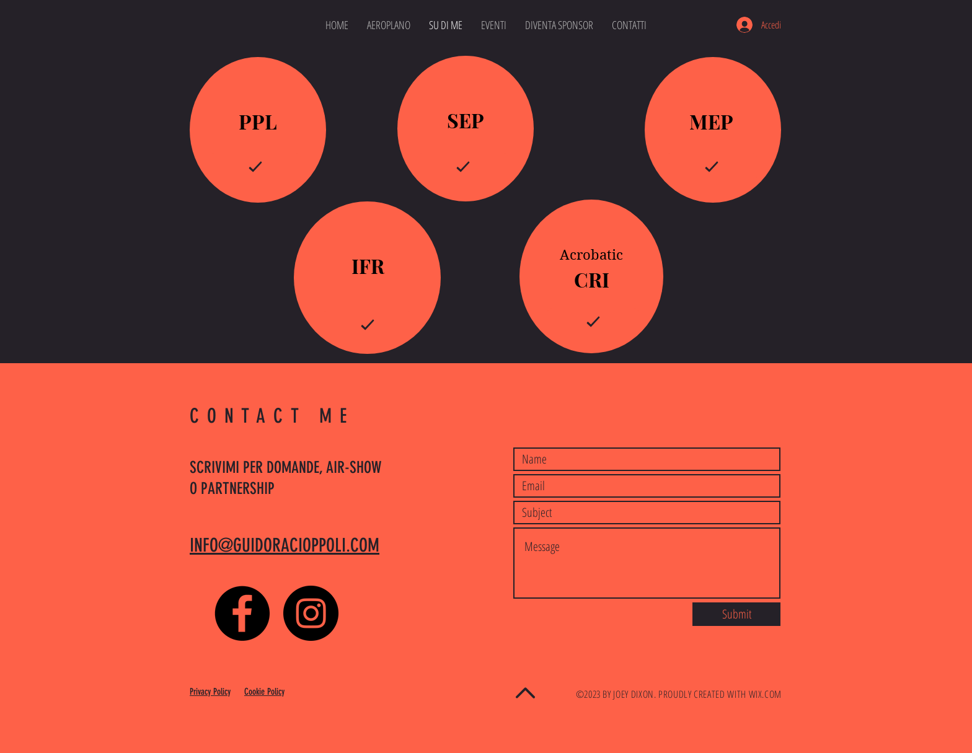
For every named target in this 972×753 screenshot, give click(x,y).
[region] (258, 130)
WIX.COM (765, 694)
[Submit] (736, 614)
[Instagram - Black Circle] (310, 613)
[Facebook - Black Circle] (242, 613)
